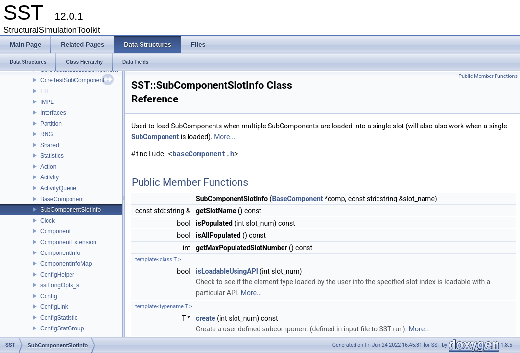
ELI (44, 91)
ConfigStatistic (59, 317)
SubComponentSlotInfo (70, 209)
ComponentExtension (68, 242)
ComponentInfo (60, 253)
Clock (47, 220)
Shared (49, 145)
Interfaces (53, 112)
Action (48, 166)
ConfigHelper (57, 274)
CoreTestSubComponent (72, 80)
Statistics (52, 155)
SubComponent (155, 137)
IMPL (47, 102)
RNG (46, 134)
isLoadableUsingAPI (227, 271)
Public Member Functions (488, 76)
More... (224, 137)
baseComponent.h (203, 154)
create (205, 318)
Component (55, 231)
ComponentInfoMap (66, 263)
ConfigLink (54, 306)
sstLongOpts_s (59, 285)
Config (48, 296)
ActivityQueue (58, 188)
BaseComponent (62, 199)
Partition (51, 123)
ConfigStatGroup (62, 328)
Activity (49, 177)
